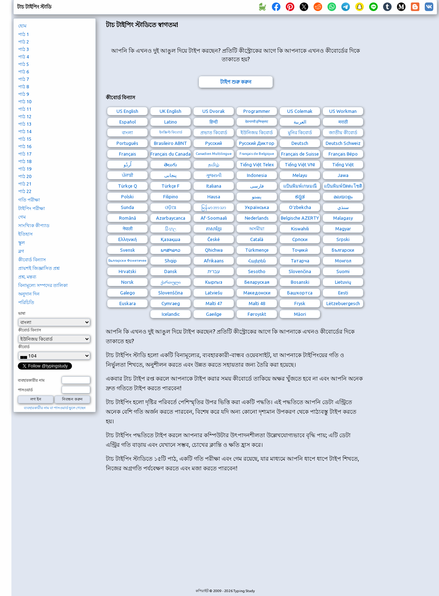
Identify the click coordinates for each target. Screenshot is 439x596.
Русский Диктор (256, 143)
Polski (127, 196)
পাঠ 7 (23, 79)
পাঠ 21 (24, 183)
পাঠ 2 (23, 41)
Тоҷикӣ (300, 249)
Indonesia (257, 175)
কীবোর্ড (24, 347)
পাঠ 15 (24, 138)
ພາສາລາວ (170, 249)
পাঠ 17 (24, 153)
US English (127, 111)
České (213, 239)
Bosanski (300, 281)
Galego (127, 292)
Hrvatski (127, 271)
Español (127, 121)
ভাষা (21, 313)
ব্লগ (21, 251)
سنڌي (343, 207)
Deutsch (299, 143)
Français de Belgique (256, 154)
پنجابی (170, 175)
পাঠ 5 (23, 64)
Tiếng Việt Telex (257, 164)
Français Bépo (343, 153)
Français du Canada (170, 153)
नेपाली (128, 228)
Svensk (127, 249)
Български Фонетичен (127, 260)
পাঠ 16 (24, 146)
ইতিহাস (25, 233)
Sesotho (256, 271)
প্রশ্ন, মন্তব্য (27, 276)
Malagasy (343, 217)
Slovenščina (170, 292)
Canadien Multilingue (214, 154)
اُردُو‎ (127, 164)
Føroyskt (257, 314)
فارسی (257, 185)
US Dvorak (213, 111)
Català (256, 239)
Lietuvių (343, 281)
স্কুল (21, 242)
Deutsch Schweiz (343, 143)
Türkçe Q (127, 185)
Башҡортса (300, 292)
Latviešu (213, 292)
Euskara (127, 303)
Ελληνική (127, 239)
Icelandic (171, 314)
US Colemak (300, 111)
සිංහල (170, 228)
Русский (213, 143)
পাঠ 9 (23, 94)
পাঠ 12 (24, 116)
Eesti (343, 292)
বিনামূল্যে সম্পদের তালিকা (43, 285)
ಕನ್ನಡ (300, 196)
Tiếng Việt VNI (300, 164)
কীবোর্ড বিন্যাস (32, 259)
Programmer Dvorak (256, 112)
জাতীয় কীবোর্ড (343, 132)
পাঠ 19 (24, 168)
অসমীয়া (256, 228)
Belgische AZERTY (300, 217)
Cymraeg (170, 303)
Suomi (343, 271)
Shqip (171, 260)
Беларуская (256, 281)
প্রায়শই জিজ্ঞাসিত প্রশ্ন (39, 268)
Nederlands (257, 217)
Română (127, 217)
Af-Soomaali (214, 217)
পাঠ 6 (23, 71)
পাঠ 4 (23, 56)
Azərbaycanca (170, 217)
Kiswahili (300, 228)
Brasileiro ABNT (170, 143)
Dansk (170, 271)
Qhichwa (214, 249)
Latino (170, 121)
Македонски (256, 292)
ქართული (171, 281)
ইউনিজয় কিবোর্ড (257, 132)
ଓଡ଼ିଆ (170, 207)
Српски (300, 239)
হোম (22, 25)
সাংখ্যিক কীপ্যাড (34, 225)
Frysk (299, 303)
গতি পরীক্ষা (29, 199)
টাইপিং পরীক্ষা (31, 208)
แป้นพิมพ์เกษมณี (300, 185)
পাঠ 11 (24, 108)
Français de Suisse (300, 153)
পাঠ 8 (23, 86)
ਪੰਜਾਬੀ (127, 175)
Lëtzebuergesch (343, 303)
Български (343, 249)
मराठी (343, 121)
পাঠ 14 (24, 131)
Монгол (343, 260)
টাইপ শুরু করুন (235, 82)
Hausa (213, 196)
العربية (300, 121)
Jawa (343, 175)
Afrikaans (214, 260)
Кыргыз (213, 281)
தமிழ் (213, 164)
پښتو (257, 196)
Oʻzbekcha (300, 207)
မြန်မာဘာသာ (213, 207)
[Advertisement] (167, 534)
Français (127, 153)
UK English (170, 111)
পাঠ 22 (24, 191)
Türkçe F (170, 185)
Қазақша (170, 239)
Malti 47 (214, 303)
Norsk (127, 281)
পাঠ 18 (24, 161)
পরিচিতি (26, 302)
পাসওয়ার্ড (25, 390)
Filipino (170, 196)
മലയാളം (343, 196)
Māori (300, 314)
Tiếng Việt (343, 164)
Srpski (343, 239)
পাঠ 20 (24, 176)
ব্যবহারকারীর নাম (31, 380)
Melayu (300, 175)
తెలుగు (170, 164)
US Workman (343, 111)
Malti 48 (257, 303)
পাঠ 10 (24, 101)
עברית (213, 271)
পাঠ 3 (23, 49)
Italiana (213, 185)
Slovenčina (300, 271)
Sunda (127, 207)
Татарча (300, 260)
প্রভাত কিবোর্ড (213, 132)
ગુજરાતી (214, 175)
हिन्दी (214, 121)
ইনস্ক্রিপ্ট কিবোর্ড (170, 132)
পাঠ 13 (24, 123)
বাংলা (127, 132)
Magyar (343, 228)
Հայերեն (257, 260)
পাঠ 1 (23, 34)
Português (127, 143)
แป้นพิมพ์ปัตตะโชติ (343, 185)
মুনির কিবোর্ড (300, 132)
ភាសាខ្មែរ (214, 228)
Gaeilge (214, 314)
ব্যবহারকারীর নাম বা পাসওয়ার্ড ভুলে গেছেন (55, 408)
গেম (22, 216)
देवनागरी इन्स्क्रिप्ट (256, 122)
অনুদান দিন (29, 293)
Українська (257, 207)
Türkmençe (257, 249)
